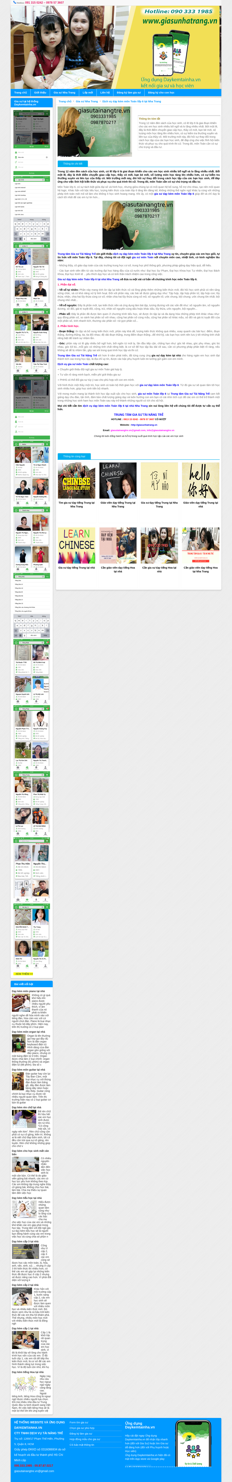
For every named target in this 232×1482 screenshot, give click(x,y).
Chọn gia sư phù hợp (82, 1421)
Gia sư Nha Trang (65, 92)
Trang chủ (21, 92)
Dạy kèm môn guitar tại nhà (29, 1060)
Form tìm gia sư (79, 1416)
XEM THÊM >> (24, 965)
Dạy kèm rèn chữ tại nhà (27, 1098)
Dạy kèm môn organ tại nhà (29, 1023)
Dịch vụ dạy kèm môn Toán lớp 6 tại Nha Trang (132, 101)
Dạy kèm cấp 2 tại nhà (26, 1278)
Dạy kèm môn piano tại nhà (29, 982)
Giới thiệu (41, 92)
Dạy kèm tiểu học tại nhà (28, 1189)
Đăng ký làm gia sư (130, 92)
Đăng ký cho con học (162, 92)
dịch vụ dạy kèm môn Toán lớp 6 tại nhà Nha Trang (115, 405)
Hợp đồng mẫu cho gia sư (85, 1433)
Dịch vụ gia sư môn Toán (73, 363)
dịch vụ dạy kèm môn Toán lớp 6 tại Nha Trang (143, 253)
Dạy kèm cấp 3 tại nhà (26, 1235)
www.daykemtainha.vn (125, 1477)
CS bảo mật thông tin (82, 1438)
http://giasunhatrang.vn (144, 424)
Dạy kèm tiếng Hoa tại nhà (29, 1366)
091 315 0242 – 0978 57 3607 (45, 2)
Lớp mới (89, 92)
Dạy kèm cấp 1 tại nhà (26, 1322)
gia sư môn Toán (143, 256)
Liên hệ (105, 92)
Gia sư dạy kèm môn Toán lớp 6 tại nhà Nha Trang (89, 278)
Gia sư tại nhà (102, 1477)
